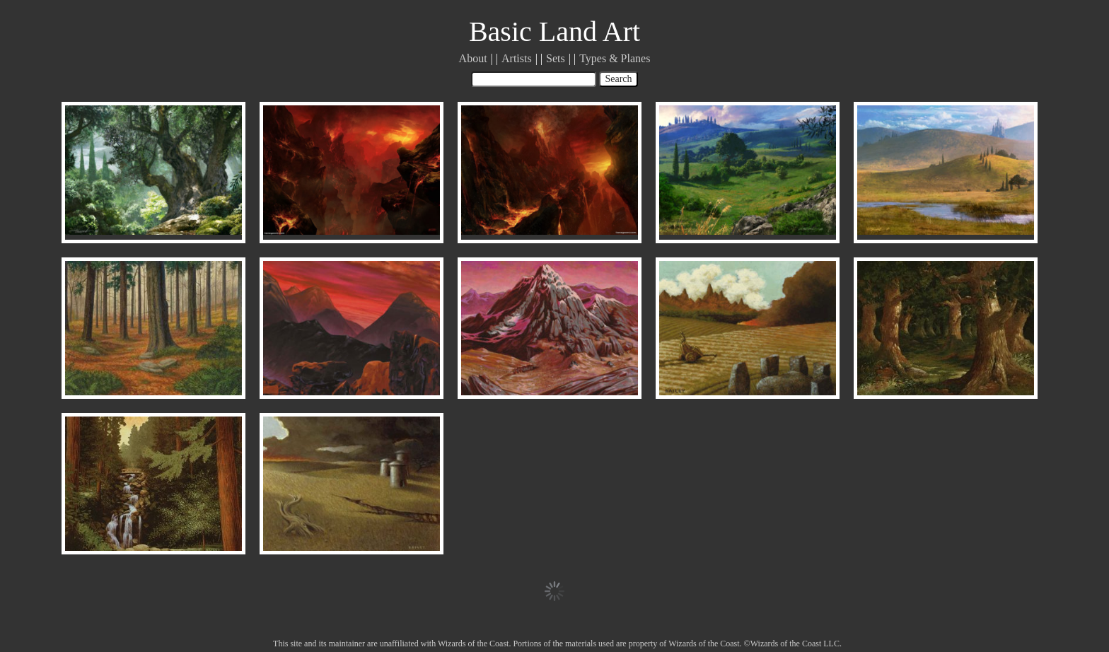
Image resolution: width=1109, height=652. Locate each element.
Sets (555, 58)
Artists (516, 58)
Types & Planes (614, 58)
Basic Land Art (554, 31)
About (473, 58)
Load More (554, 591)
